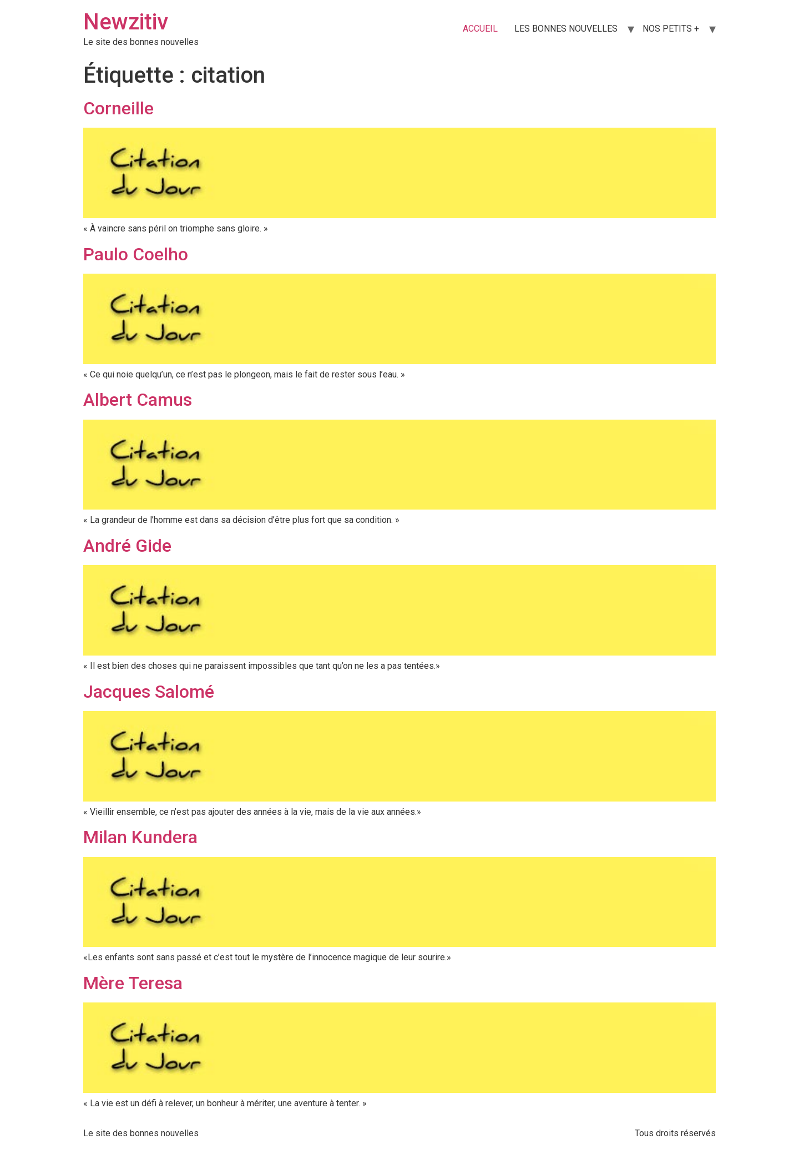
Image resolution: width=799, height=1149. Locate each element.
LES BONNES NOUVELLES (566, 28)
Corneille (118, 108)
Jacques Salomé (148, 691)
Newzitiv (125, 22)
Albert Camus (137, 399)
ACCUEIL (480, 28)
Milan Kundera (140, 837)
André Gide (127, 545)
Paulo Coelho (135, 254)
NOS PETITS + (671, 28)
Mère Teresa (133, 983)
